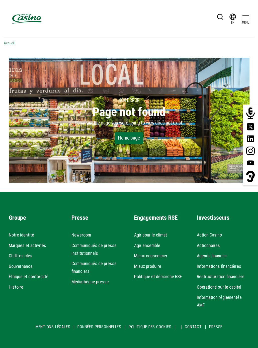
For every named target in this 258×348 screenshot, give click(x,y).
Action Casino (209, 235)
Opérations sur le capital (219, 287)
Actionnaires (208, 245)
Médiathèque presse (90, 281)
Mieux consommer (150, 255)
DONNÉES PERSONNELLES (99, 326)
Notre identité (21, 235)
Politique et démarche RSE (158, 276)
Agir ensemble (147, 245)
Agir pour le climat (150, 235)
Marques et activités (27, 245)
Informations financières (219, 266)
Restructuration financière (220, 276)
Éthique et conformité (28, 276)
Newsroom (81, 235)
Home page (129, 138)
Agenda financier (212, 255)
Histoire (16, 287)
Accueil (9, 43)
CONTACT (193, 326)
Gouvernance (21, 266)
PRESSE (216, 326)
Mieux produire (147, 266)
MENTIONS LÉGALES (53, 326)
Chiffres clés (20, 255)
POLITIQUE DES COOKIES (150, 326)
